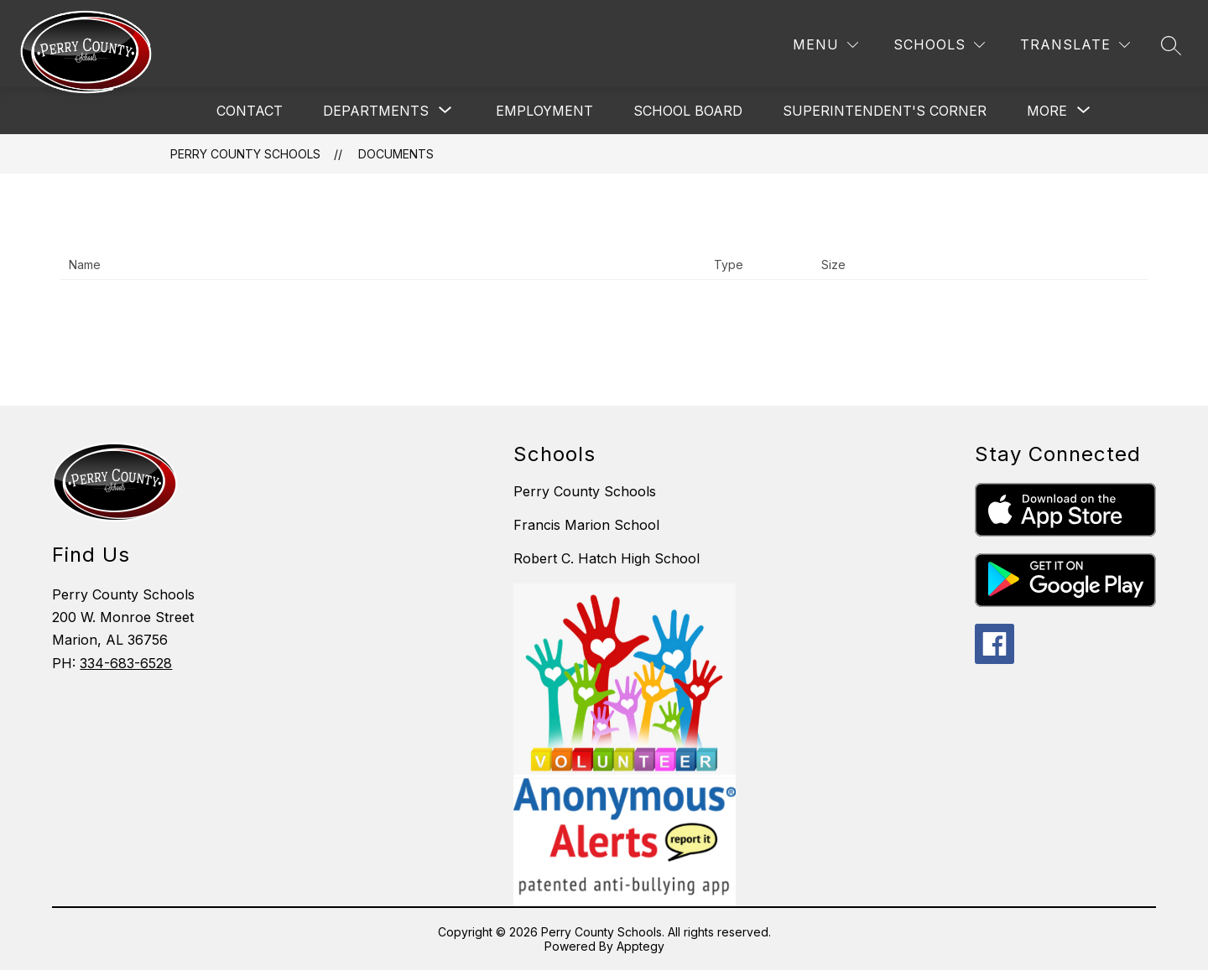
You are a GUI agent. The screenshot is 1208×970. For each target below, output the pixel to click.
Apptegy (640, 946)
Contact (249, 110)
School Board (687, 110)
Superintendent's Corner (885, 110)
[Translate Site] (1075, 44)
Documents (396, 154)
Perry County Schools (245, 154)
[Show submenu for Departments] (376, 111)
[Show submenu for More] (1047, 111)
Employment (544, 110)
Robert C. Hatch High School (606, 558)
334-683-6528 (126, 663)
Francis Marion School (586, 524)
